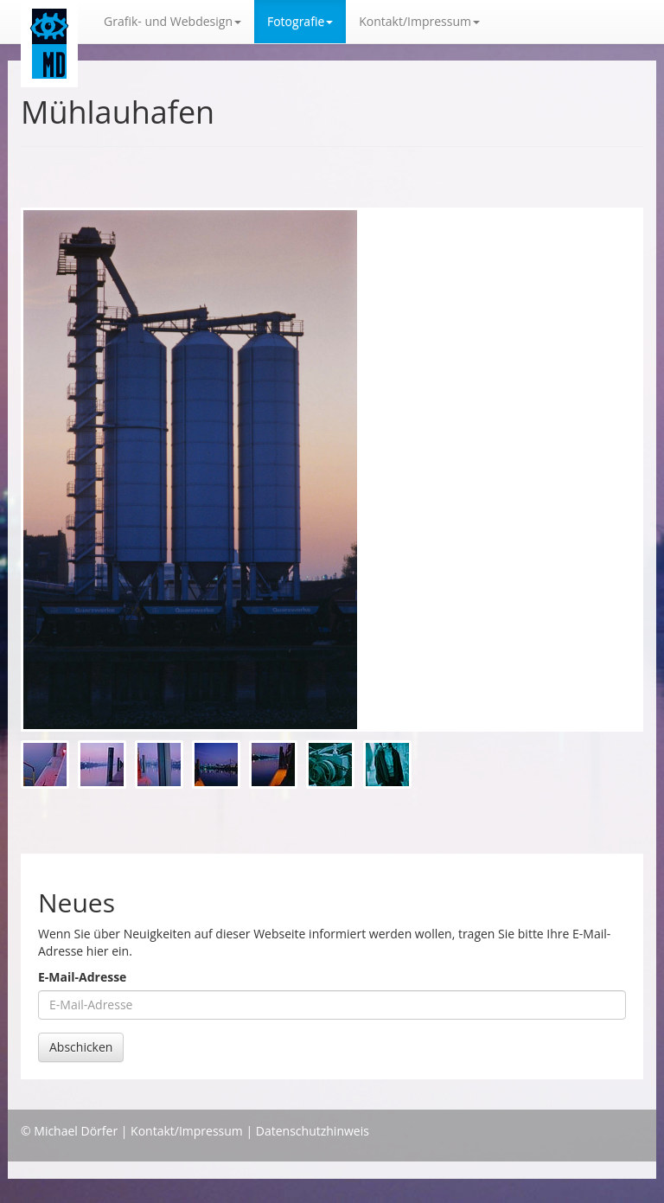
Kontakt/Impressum (187, 1131)
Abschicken (80, 1047)
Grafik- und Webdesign (172, 21)
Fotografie (300, 21)
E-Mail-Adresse (82, 977)
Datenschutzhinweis (312, 1131)
